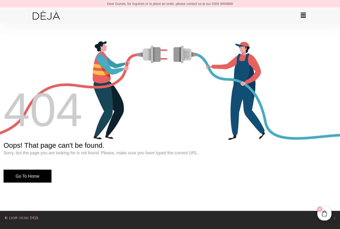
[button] (303, 15)
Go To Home (27, 176)
